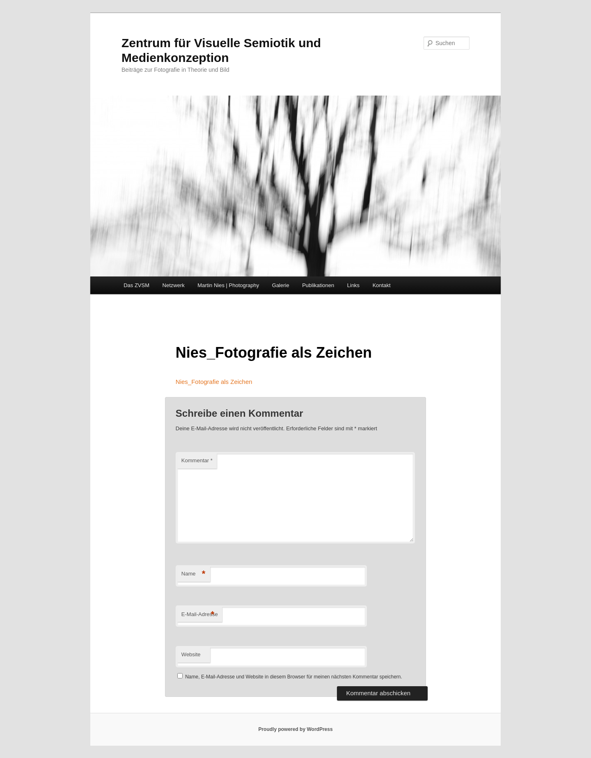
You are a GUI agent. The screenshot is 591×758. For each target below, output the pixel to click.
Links (353, 285)
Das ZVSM (136, 285)
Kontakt (382, 285)
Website (191, 654)
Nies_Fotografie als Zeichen (214, 381)
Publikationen (318, 285)
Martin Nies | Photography (228, 285)
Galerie (280, 285)
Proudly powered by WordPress (295, 729)
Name (193, 574)
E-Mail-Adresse (199, 615)
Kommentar (197, 460)
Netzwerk (174, 285)
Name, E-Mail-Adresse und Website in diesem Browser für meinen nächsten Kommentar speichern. (293, 677)
